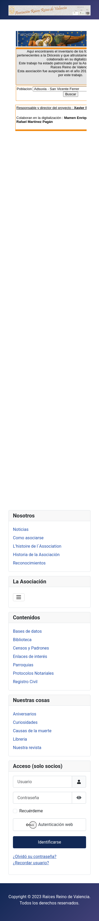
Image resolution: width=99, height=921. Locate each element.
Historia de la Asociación (36, 554)
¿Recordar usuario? (31, 862)
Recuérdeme (31, 810)
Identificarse (49, 842)
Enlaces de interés (30, 656)
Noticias (21, 529)
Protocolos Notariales (33, 673)
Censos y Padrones (31, 648)
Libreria (20, 739)
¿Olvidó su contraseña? (34, 856)
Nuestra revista (27, 747)
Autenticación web (49, 825)
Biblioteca (22, 639)
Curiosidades (25, 722)
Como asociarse (28, 537)
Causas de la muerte (32, 730)
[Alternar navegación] (19, 597)
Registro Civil (25, 681)
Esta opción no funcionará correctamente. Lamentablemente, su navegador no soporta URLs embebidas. (49, 264)
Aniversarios (24, 713)
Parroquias (23, 664)
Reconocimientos (29, 563)
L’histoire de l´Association (37, 546)
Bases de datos (27, 631)
